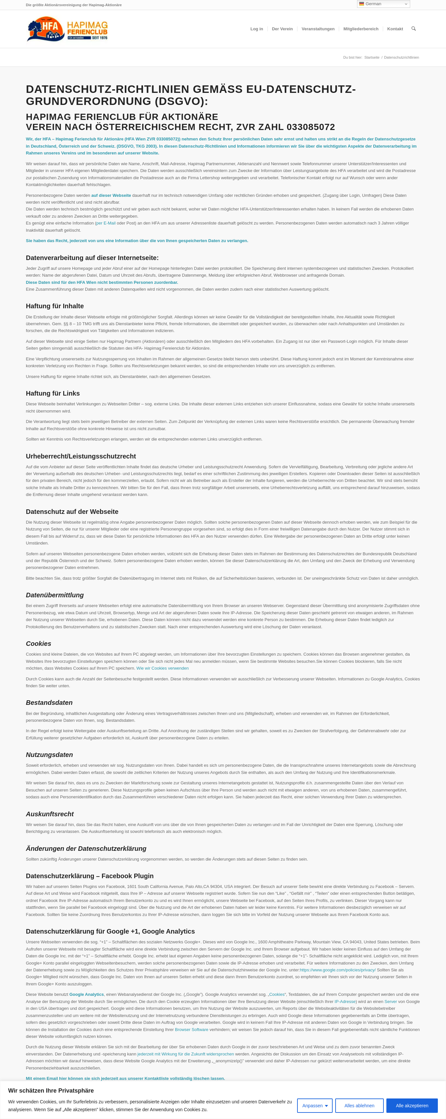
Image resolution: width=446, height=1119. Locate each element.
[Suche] (413, 29)
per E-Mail (106, 223)
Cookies (276, 994)
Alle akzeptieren (412, 1105)
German (370, 4)
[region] (223, 1100)
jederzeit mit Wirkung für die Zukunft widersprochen (185, 1054)
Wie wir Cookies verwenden (163, 668)
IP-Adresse (345, 1001)
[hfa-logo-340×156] (67, 29)
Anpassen (312, 1105)
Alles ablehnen (360, 1105)
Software (200, 1029)
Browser (183, 1029)
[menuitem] (256, 29)
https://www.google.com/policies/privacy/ (338, 969)
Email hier (57, 1078)
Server (390, 1001)
